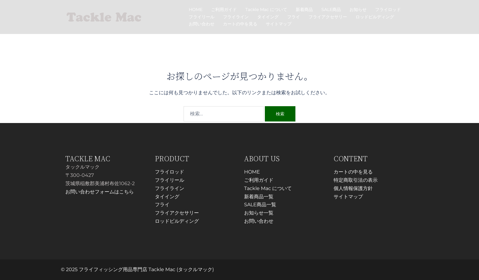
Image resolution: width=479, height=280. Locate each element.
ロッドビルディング (375, 17)
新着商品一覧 (258, 197)
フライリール (201, 17)
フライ (293, 17)
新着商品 (304, 9)
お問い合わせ (201, 24)
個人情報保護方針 (353, 188)
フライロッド (388, 9)
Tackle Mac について (266, 9)
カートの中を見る (240, 24)
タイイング (268, 17)
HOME (196, 9)
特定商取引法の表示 (356, 180)
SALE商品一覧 (260, 204)
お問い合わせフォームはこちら (99, 192)
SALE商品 (331, 9)
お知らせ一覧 (258, 213)
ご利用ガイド (224, 9)
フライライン (236, 17)
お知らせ (358, 9)
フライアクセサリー (328, 17)
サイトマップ (278, 24)
